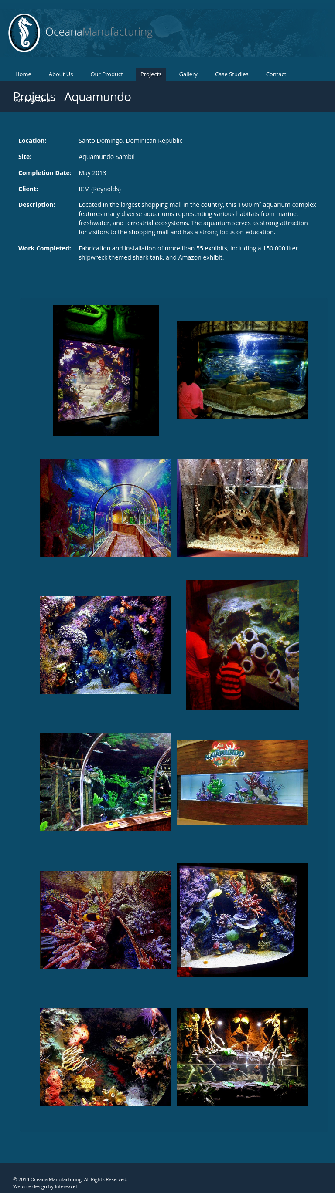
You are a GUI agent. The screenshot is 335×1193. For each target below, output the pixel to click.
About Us (61, 74)
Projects (151, 74)
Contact (276, 74)
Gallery (188, 74)
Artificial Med (32, 100)
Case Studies (232, 74)
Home (23, 74)
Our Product (106, 74)
